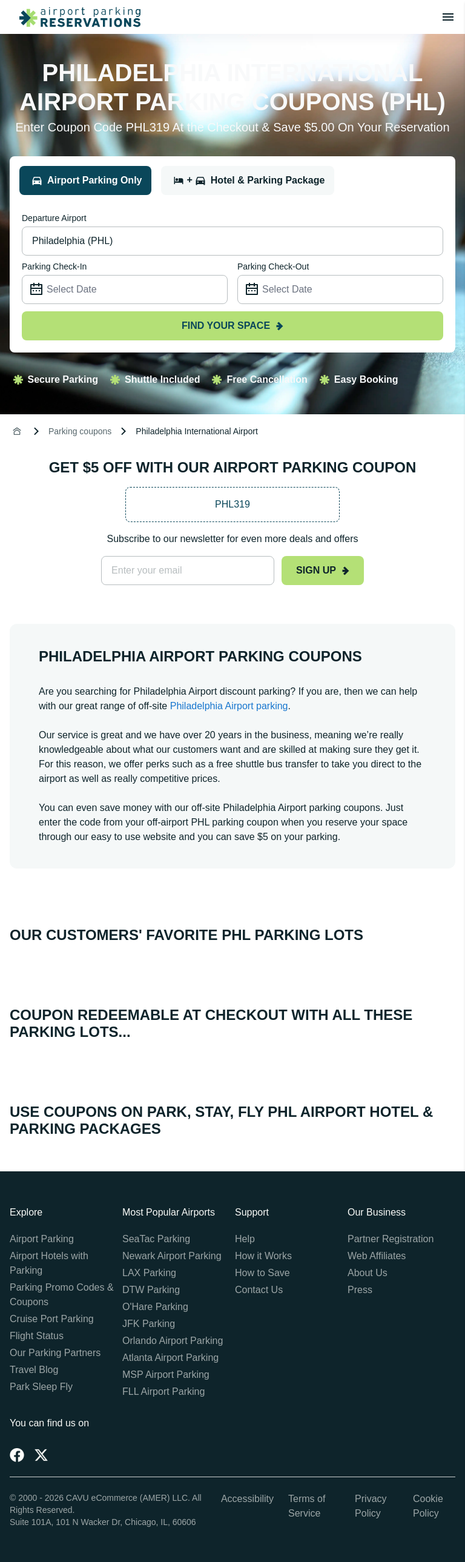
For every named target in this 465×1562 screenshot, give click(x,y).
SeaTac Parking (156, 1239)
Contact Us (259, 1290)
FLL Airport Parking (163, 1391)
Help (245, 1239)
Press (360, 1290)
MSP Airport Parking (165, 1374)
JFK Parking (148, 1324)
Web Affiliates (377, 1256)
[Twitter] (41, 1455)
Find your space (232, 325)
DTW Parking (151, 1290)
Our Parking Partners (55, 1353)
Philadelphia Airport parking (229, 706)
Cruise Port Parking (52, 1319)
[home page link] (75, 17)
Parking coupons (79, 431)
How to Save (262, 1273)
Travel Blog (34, 1370)
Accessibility (247, 1499)
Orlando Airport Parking (172, 1340)
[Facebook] (17, 1455)
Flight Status (37, 1336)
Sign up (322, 570)
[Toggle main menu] (448, 17)
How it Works (263, 1256)
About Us (368, 1273)
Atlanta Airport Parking (170, 1357)
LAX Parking (149, 1273)
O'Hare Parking (155, 1307)
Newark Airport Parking (172, 1256)
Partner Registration (391, 1239)
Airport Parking (42, 1239)
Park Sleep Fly (41, 1387)
